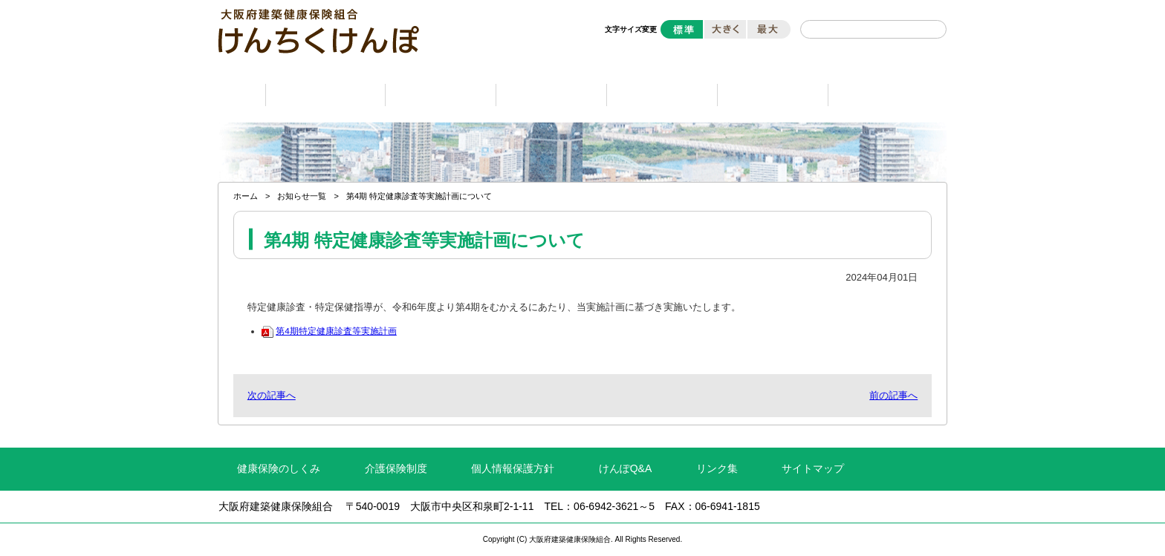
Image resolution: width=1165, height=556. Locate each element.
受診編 (661, 99)
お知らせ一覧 (301, 196)
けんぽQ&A (625, 468)
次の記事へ (271, 395)
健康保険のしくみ (278, 468)
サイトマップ (813, 468)
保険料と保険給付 (325, 99)
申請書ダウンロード (887, 99)
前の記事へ (893, 395)
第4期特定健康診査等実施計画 (329, 331)
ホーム (241, 99)
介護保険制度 (396, 468)
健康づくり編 (440, 99)
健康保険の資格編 (551, 99)
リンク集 (717, 468)
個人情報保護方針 (512, 468)
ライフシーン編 (772, 99)
